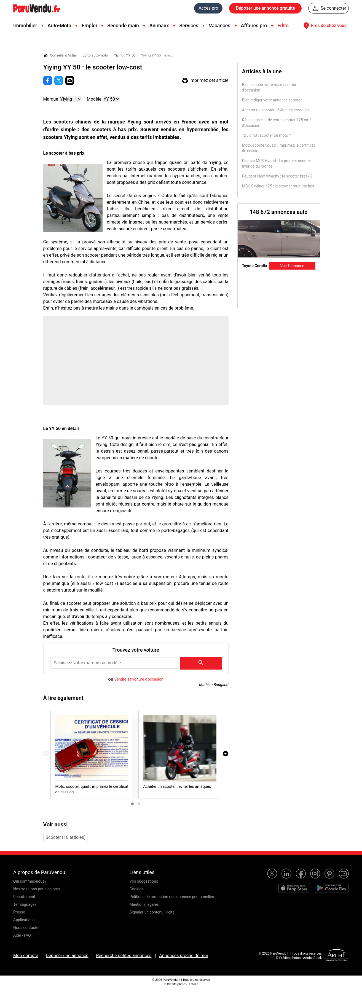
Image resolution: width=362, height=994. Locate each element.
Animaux (159, 25)
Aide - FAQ (22, 935)
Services (188, 25)
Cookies (136, 889)
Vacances (219, 25)
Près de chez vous (324, 25)
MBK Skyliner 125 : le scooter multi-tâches (278, 186)
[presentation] (46, 753)
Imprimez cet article (205, 80)
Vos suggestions (144, 881)
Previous (243, 302)
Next (314, 302)
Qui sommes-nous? (29, 881)
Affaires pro (254, 25)
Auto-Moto (59, 25)
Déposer (265, 8)
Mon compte (25, 955)
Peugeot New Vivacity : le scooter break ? (277, 176)
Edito (283, 25)
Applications (24, 920)
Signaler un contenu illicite (152, 912)
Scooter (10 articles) (66, 837)
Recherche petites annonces (123, 955)
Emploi (89, 25)
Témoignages (25, 904)
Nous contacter (26, 927)
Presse (19, 912)
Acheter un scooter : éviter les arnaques (276, 110)
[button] (132, 804)
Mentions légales (144, 904)
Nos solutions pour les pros (36, 889)
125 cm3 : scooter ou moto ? (266, 135)
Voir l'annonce (292, 266)
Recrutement (24, 896)
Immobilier (25, 25)
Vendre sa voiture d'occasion (138, 679)
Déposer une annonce (67, 955)
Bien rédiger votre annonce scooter (272, 100)
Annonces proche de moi (183, 955)
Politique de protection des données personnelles (172, 896)
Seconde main (123, 25)
